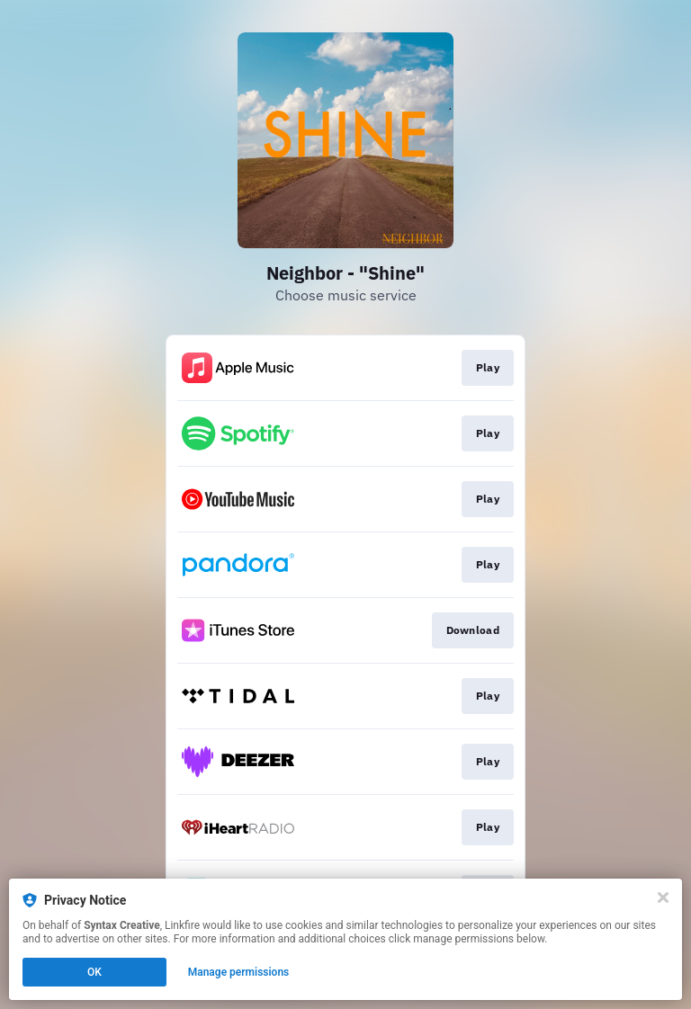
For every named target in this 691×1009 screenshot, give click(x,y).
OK (94, 972)
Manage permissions (239, 972)
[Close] (663, 897)
